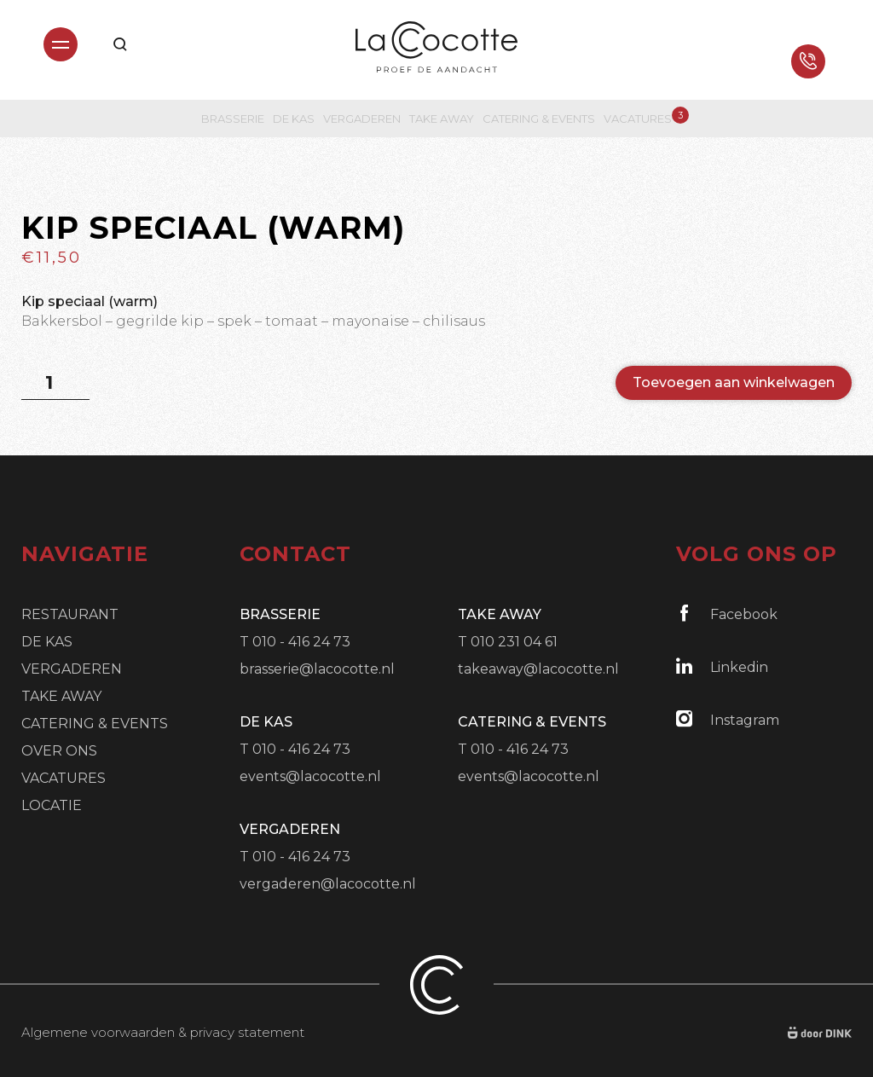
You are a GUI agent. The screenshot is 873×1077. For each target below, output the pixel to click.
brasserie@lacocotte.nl (317, 669)
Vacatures (638, 118)
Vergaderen (362, 118)
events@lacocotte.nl (310, 776)
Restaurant (70, 614)
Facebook (727, 613)
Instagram (727, 719)
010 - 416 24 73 (301, 642)
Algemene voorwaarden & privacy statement (162, 1032)
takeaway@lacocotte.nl (538, 669)
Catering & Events (539, 118)
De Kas (294, 118)
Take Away (441, 118)
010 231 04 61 (514, 642)
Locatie (51, 805)
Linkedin (722, 666)
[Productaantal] (55, 383)
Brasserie (232, 118)
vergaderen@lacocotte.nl (328, 884)
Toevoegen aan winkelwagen (734, 382)
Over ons (59, 751)
